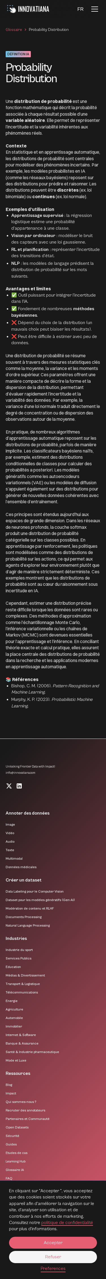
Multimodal (14, 859)
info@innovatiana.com (20, 773)
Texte (10, 850)
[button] (80, 9)
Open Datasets (17, 1127)
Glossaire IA (15, 1170)
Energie (12, 1001)
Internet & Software (21, 1035)
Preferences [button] (53, 1268)
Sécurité (12, 1136)
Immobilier (14, 1026)
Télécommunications (22, 992)
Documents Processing (24, 917)
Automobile (14, 1018)
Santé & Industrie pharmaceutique (32, 1052)
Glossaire (14, 30)
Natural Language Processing (28, 925)
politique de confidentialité (67, 1222)
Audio (10, 841)
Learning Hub (15, 1161)
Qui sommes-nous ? (21, 1102)
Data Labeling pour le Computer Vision (35, 891)
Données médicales (21, 867)
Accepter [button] (53, 1242)
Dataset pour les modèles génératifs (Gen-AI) (40, 900)
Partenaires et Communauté (27, 1119)
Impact (11, 1093)
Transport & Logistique (23, 984)
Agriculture (14, 1009)
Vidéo (10, 833)
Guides (11, 1144)
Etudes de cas (16, 1153)
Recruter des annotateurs (25, 1110)
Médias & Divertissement (25, 975)
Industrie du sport (19, 950)
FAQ (9, 1178)
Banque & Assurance (22, 1043)
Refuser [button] (53, 1256)
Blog (9, 1085)
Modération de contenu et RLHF (30, 908)
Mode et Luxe (16, 1060)
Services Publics (18, 958)
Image (10, 824)
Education (13, 967)
